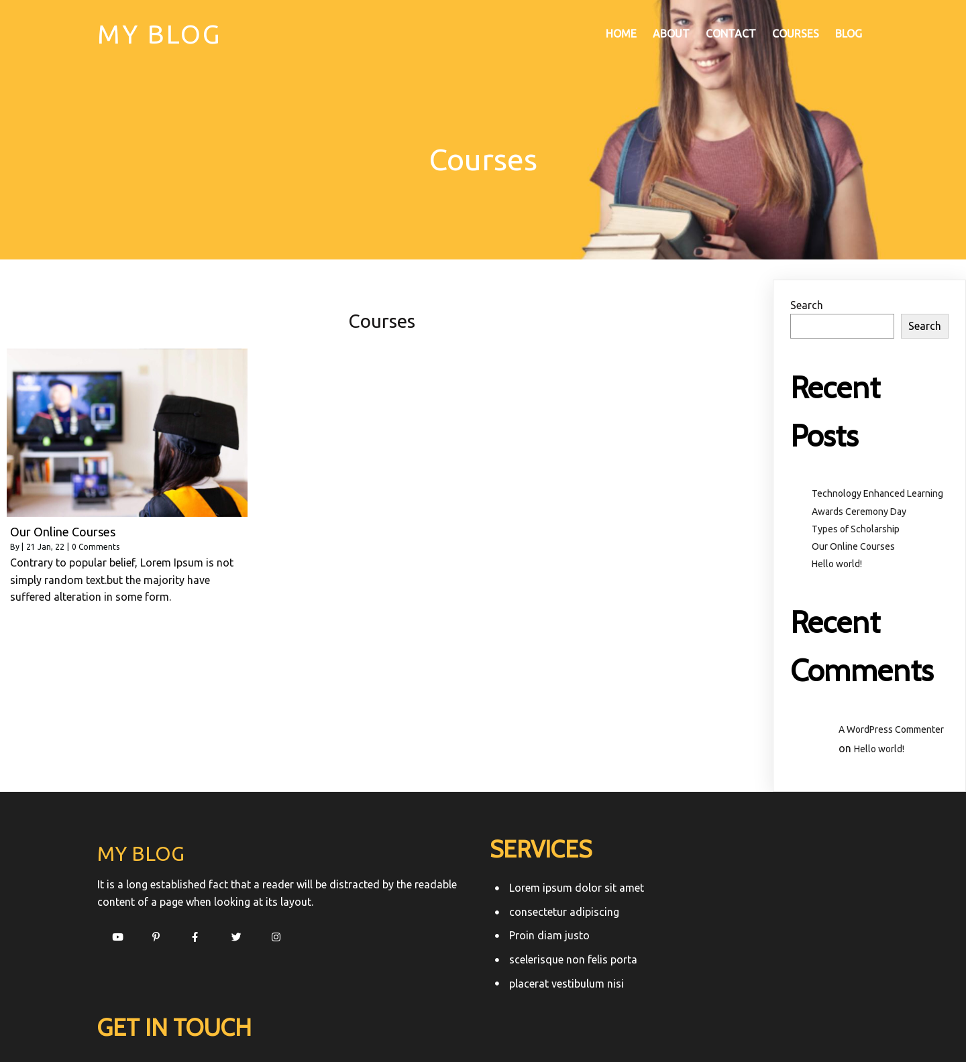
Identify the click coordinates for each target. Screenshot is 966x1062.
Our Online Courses (853, 545)
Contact (731, 34)
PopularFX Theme (527, 1026)
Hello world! (837, 563)
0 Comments (95, 546)
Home (621, 34)
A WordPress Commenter (891, 728)
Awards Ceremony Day (859, 511)
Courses (795, 34)
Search (806, 304)
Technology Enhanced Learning (877, 493)
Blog (848, 34)
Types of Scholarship (856, 528)
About (671, 34)
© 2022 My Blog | (440, 1026)
